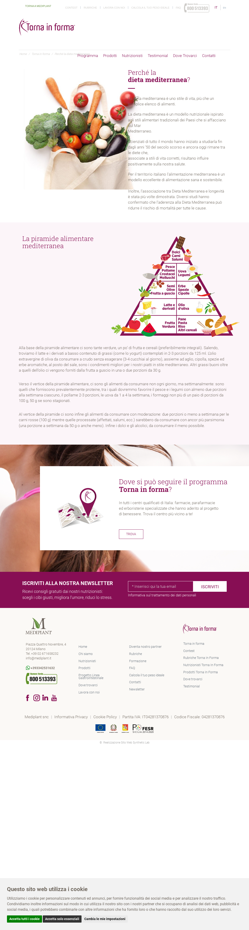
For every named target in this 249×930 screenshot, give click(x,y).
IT (216, 7)
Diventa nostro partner (145, 646)
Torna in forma (193, 643)
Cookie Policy (105, 717)
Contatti (209, 55)
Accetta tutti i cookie (24, 919)
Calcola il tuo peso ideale (150, 7)
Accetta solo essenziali (62, 919)
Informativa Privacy (71, 717)
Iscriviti (210, 586)
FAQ (132, 668)
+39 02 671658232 (45, 653)
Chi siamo (86, 654)
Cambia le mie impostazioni (104, 919)
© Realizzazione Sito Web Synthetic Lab (125, 742)
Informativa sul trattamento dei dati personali (162, 595)
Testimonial (158, 55)
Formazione (137, 661)
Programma (87, 55)
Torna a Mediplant (35, 6)
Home (83, 646)
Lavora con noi (114, 7)
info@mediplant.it (38, 658)
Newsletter (137, 689)
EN (224, 7)
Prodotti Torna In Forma (200, 672)
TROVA (131, 534)
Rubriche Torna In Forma (201, 658)
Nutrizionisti (132, 55)
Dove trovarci (185, 55)
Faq (178, 7)
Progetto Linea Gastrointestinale (91, 676)
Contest (71, 7)
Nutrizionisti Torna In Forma (203, 665)
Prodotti (110, 55)
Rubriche (90, 7)
